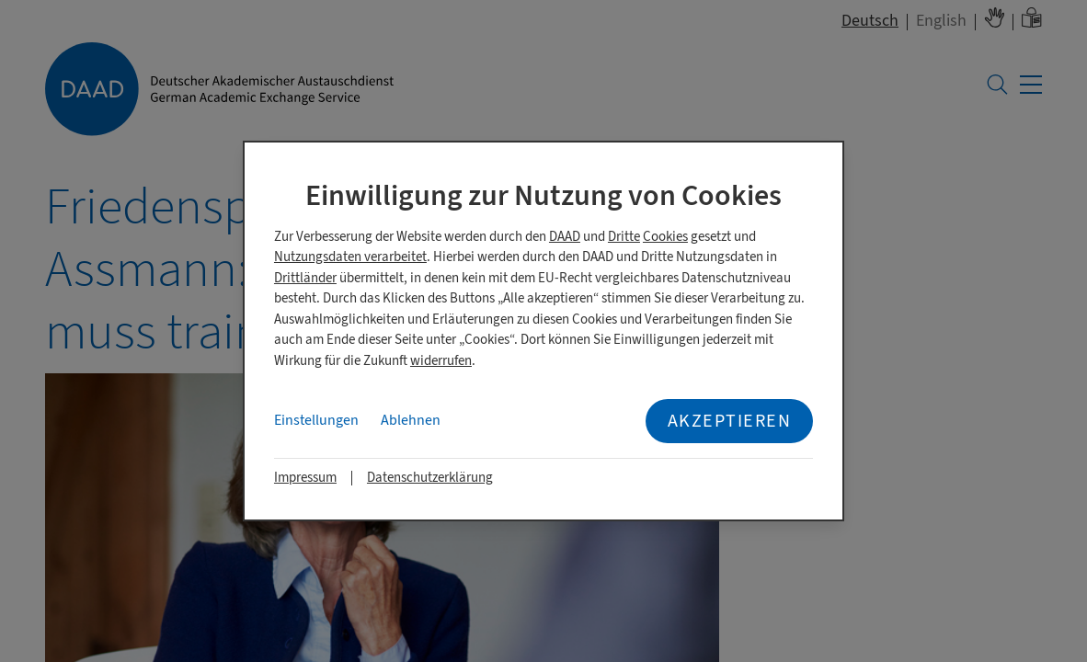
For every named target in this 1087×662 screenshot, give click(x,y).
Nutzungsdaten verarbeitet (350, 257)
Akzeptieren (730, 420)
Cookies (665, 236)
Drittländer (305, 278)
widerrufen (441, 361)
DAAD (564, 236)
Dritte (624, 236)
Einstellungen (316, 420)
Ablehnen (411, 420)
